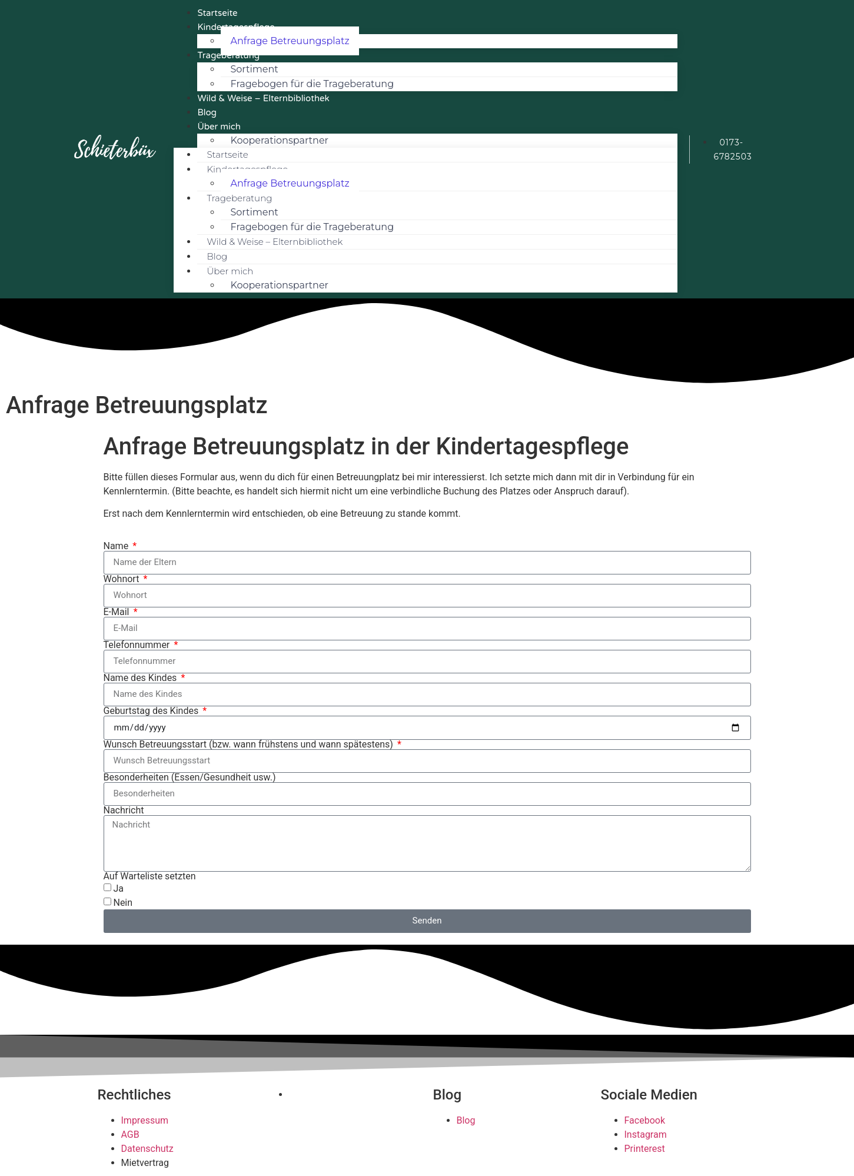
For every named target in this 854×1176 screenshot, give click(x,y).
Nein (122, 902)
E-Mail (118, 612)
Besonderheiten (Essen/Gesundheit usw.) (190, 777)
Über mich (218, 126)
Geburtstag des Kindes (152, 711)
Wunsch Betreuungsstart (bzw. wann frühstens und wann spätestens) (250, 744)
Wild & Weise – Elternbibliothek (263, 98)
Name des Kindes (142, 678)
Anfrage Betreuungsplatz (289, 40)
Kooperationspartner (279, 140)
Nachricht (124, 810)
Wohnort (123, 579)
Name (117, 546)
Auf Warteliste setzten (150, 876)
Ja (118, 888)
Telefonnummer (138, 645)
